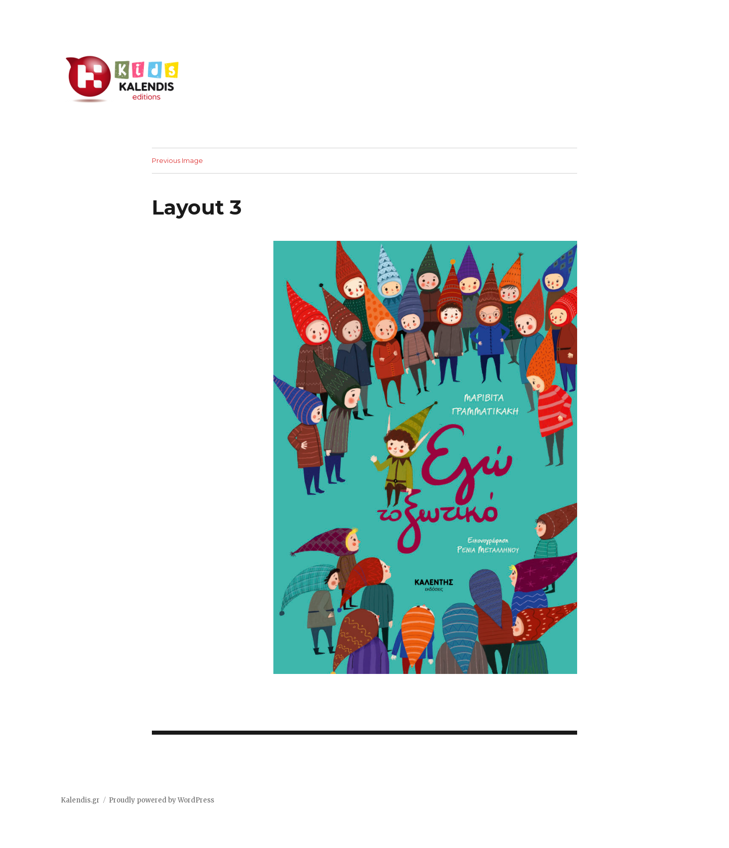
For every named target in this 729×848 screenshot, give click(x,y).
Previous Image (177, 160)
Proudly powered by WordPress (161, 800)
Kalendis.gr (80, 800)
